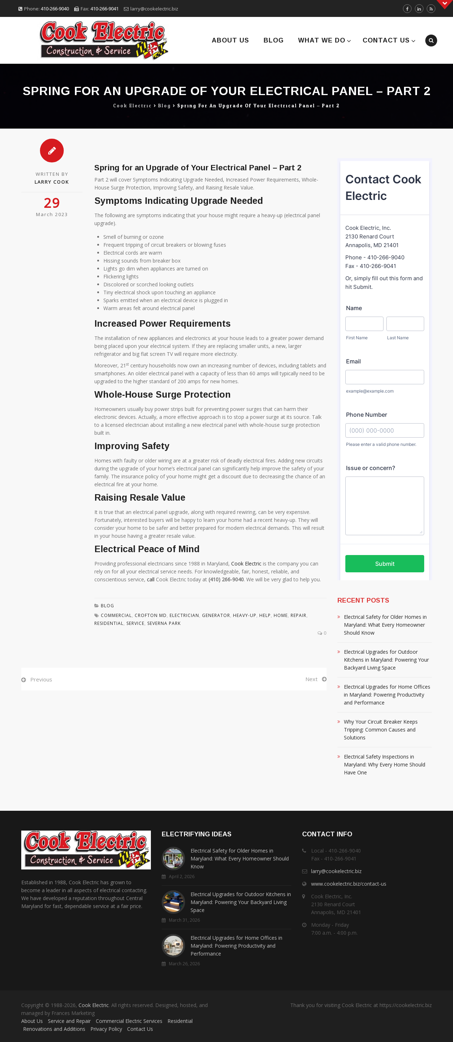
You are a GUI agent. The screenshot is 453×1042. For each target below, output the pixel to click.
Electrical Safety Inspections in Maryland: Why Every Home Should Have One (384, 764)
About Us (230, 40)
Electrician (184, 615)
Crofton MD (151, 615)
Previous (41, 679)
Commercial (116, 615)
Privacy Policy (106, 1028)
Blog (274, 40)
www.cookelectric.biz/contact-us (348, 883)
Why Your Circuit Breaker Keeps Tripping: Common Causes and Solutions (381, 729)
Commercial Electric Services (129, 1021)
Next (311, 679)
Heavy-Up (244, 615)
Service (135, 623)
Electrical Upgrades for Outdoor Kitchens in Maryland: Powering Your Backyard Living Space (386, 659)
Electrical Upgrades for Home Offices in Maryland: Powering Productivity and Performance (387, 694)
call (150, 579)
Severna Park (164, 623)
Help (265, 615)
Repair (298, 615)
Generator (216, 615)
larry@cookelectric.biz (154, 8)
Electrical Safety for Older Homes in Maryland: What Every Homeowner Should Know (385, 624)
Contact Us (386, 40)
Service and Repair (69, 1021)
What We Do (321, 40)
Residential (180, 1021)
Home (281, 615)
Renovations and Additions (54, 1028)
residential (109, 623)
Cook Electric (246, 563)
